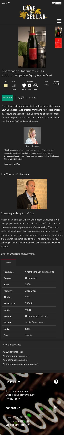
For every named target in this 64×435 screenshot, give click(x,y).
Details (8, 262)
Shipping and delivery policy (20, 394)
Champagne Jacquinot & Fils (23, 71)
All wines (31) (16, 355)
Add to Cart (7, 98)
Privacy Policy (13, 398)
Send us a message (17, 424)
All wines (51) (13, 351)
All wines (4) (21, 363)
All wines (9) (15, 359)
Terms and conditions (17, 390)
